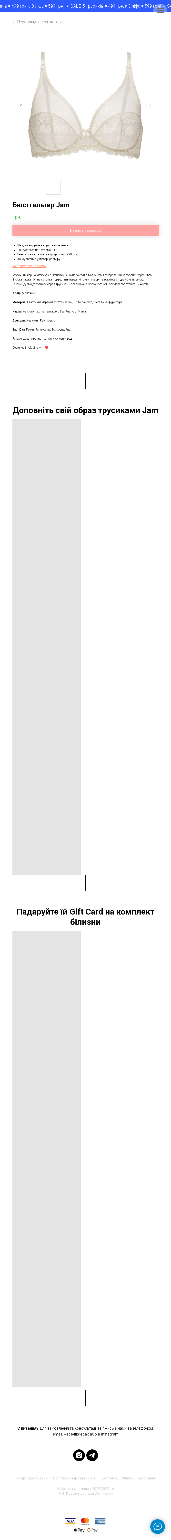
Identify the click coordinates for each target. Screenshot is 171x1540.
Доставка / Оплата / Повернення (128, 1478)
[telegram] (92, 1455)
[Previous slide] (21, 105)
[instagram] (79, 1455)
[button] (29, 266)
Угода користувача (31, 1478)
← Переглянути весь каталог (38, 22)
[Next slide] (150, 105)
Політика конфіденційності (74, 1478)
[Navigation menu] (160, 10)
